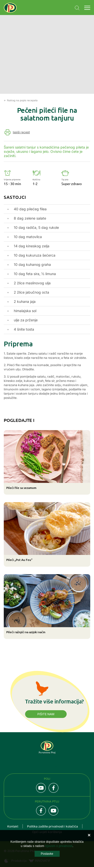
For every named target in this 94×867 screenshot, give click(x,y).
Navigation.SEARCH (77, 8)
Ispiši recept (21, 132)
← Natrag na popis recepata (21, 100)
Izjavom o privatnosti (58, 846)
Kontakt (12, 826)
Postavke (47, 853)
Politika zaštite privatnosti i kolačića (52, 826)
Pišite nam (45, 714)
